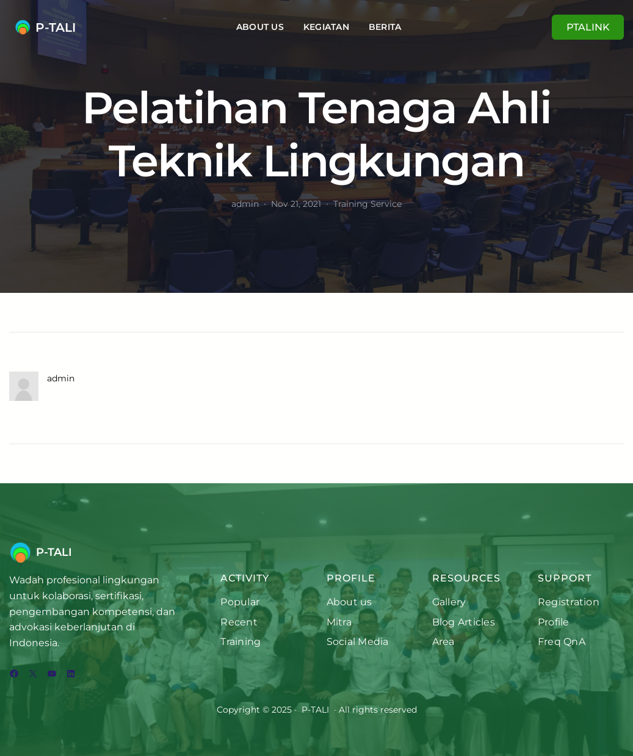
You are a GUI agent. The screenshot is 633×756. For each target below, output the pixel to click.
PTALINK (588, 27)
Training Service (367, 203)
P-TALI (55, 27)
